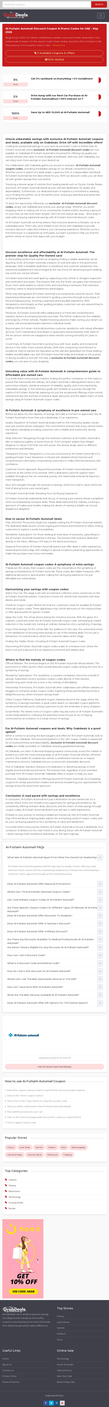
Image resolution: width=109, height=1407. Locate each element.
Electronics (14, 1191)
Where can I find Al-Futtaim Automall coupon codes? (39, 891)
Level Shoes (25, 1147)
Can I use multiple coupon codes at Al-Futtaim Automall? (40, 899)
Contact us (7, 1370)
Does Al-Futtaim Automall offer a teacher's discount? (39, 923)
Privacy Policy (9, 1376)
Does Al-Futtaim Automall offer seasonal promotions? (39, 883)
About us (6, 1364)
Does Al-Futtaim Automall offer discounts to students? (39, 915)
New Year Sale (64, 1376)
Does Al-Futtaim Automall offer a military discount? (37, 931)
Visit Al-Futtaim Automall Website (54, 1066)
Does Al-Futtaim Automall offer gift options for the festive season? (47, 1002)
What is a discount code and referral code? (33, 963)
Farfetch (52, 1147)
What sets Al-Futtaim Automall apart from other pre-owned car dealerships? (53, 857)
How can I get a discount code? (26, 955)
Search (99, 4)
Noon (63, 1147)
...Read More (58, 45)
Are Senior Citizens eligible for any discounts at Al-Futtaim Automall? (48, 947)
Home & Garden (65, 1364)
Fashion (13, 1180)
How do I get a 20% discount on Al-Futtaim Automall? (39, 971)
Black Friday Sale (66, 1382)
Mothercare (52, 1154)
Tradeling (67, 1154)
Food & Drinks (16, 1202)
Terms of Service (10, 1382)
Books (12, 1208)
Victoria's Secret (35, 1154)
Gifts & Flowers (64, 1370)
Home (5, 1358)
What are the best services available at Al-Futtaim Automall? (43, 995)
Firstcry (10, 1147)
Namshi (39, 1147)
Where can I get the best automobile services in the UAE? (42, 979)
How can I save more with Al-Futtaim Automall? (35, 987)
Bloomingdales (78, 1147)
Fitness (12, 1185)
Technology (15, 1197)
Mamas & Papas (14, 1154)
